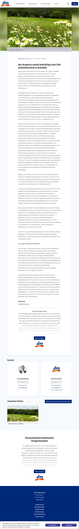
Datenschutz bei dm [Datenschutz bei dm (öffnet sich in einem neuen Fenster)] (39, 514)
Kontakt (56, 3)
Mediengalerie (33, 3)
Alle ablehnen (53, 525)
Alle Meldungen (20, 3)
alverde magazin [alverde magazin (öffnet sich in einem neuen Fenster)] (39, 511)
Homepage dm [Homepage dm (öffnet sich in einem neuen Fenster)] (39, 504)
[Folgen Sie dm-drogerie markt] (75, 3)
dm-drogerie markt (26, 314)
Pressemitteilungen (23, 304)
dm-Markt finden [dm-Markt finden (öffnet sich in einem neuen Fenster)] (39, 507)
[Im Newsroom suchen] (68, 4)
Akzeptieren (69, 525)
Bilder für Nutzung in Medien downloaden (58, 401)
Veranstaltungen (46, 3)
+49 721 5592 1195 (56, 390)
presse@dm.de (23, 388)
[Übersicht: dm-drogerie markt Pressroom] (5, 4)
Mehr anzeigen (39, 338)
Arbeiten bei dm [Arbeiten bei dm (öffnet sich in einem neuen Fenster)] (39, 509)
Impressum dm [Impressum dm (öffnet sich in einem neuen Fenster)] (39, 516)
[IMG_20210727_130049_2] (22, 417)
